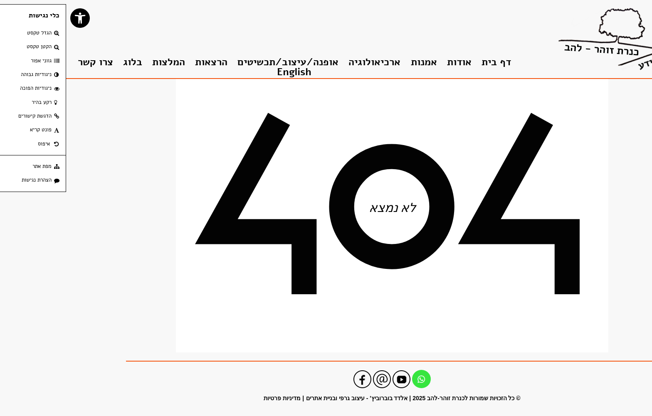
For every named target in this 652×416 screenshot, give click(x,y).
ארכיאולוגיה (308, 62)
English (228, 72)
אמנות (358, 62)
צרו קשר (29, 62)
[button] (14, 18)
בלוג (66, 62)
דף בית (430, 62)
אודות (393, 62)
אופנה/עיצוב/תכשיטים (221, 62)
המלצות (102, 62)
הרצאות (145, 62)
